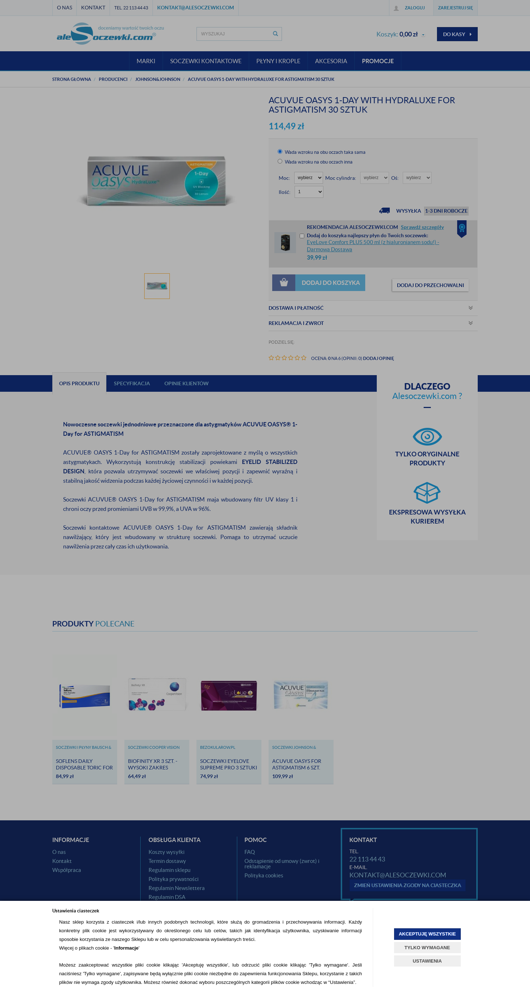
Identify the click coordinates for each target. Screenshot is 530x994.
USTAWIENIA (427, 961)
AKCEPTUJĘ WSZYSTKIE (427, 934)
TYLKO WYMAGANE (427, 947)
